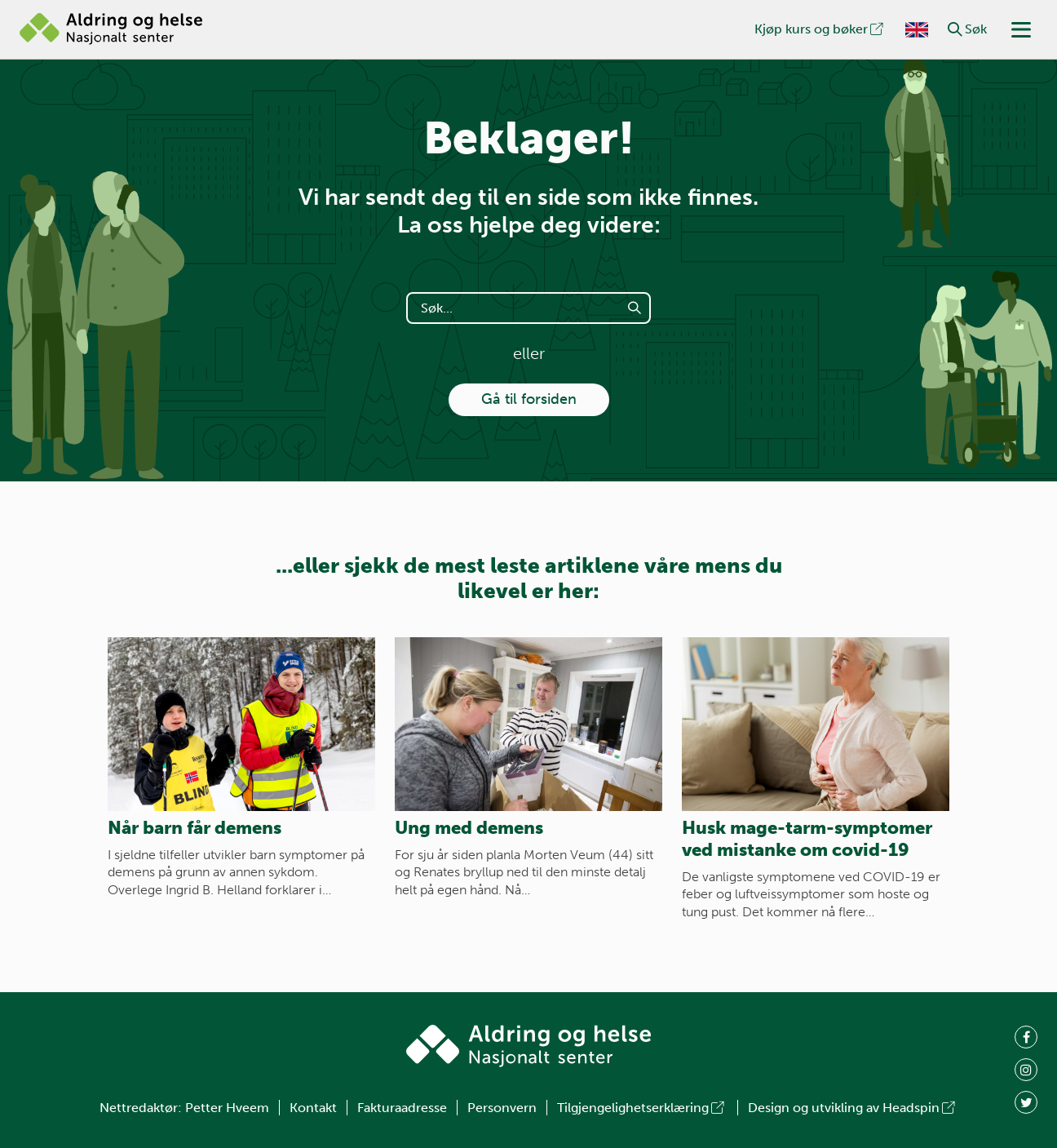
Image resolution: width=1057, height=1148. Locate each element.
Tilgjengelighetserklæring (642, 1107)
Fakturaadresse (402, 1107)
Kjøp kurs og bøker (820, 29)
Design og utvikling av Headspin (852, 1107)
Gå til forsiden (529, 399)
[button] (955, 29)
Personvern (502, 1107)
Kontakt (313, 1107)
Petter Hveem (227, 1107)
